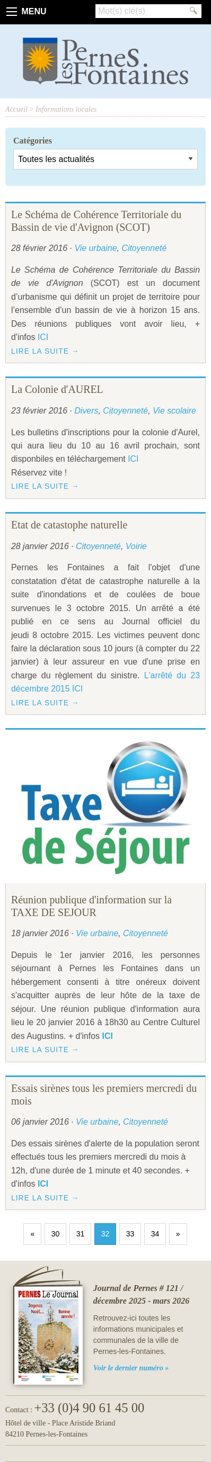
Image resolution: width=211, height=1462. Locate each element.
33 (130, 1234)
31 (80, 1234)
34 (155, 1234)
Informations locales (66, 109)
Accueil (16, 109)
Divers (86, 410)
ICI (43, 337)
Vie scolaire (174, 410)
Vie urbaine (95, 248)
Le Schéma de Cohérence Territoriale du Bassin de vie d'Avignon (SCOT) (96, 221)
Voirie (136, 546)
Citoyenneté (143, 248)
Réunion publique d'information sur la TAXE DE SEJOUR (91, 906)
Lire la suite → (45, 351)
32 (105, 1234)
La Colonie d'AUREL (57, 389)
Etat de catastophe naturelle (69, 525)
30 (55, 1234)
